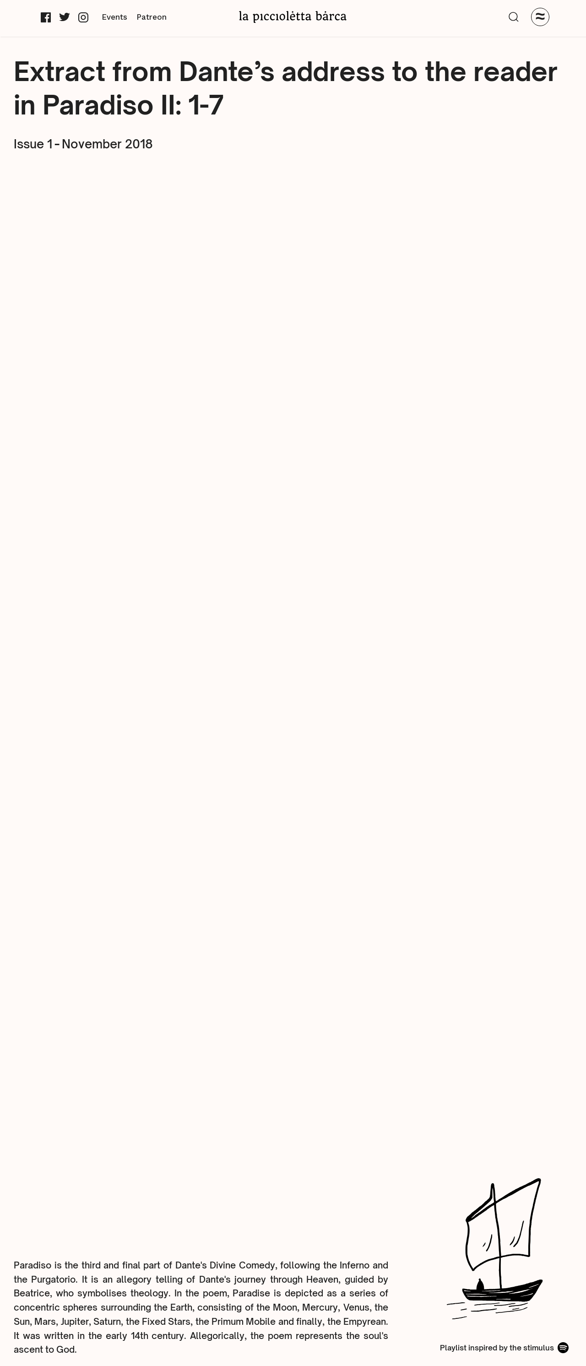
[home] (293, 17)
